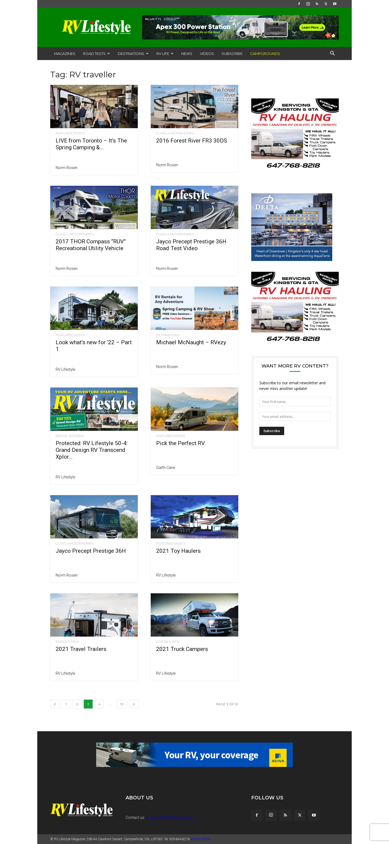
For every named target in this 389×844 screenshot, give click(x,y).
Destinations (133, 53)
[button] (332, 54)
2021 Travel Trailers (81, 649)
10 (122, 704)
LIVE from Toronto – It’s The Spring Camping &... (91, 144)
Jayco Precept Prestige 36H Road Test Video (191, 244)
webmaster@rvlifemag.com (169, 817)
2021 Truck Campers (182, 649)
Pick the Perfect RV (180, 443)
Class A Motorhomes (175, 133)
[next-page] (133, 704)
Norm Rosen (67, 168)
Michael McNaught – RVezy (191, 342)
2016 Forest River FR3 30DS (191, 140)
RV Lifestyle (65, 369)
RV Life (164, 53)
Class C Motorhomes (74, 234)
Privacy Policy (200, 839)
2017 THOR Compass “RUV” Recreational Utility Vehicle (91, 244)
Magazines (64, 53)
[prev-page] (54, 704)
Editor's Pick (67, 641)
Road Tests (96, 53)
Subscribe (232, 53)
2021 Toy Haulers (178, 551)
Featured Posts (70, 133)
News (186, 53)
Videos (207, 53)
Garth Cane (165, 467)
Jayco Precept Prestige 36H (91, 551)
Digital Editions (70, 436)
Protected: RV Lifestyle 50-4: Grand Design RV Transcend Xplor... (92, 450)
